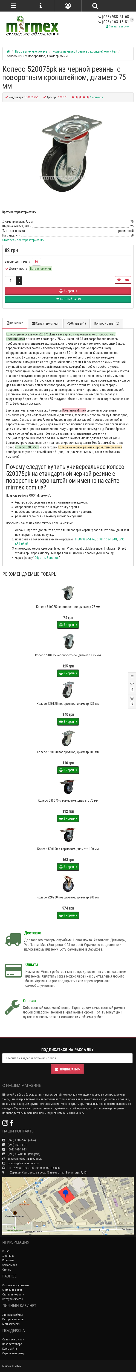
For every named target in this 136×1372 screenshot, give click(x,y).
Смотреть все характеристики (23, 240)
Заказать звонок (117, 26)
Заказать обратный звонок (22, 1159)
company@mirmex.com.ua (20, 1163)
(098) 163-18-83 (14, 1149)
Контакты (8, 1260)
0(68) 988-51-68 (85, 539)
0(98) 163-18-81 (107, 539)
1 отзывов (96, 97)
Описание (14, 323)
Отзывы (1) (76, 323)
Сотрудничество (12, 1299)
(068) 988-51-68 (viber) (19, 1140)
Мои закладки (11, 1324)
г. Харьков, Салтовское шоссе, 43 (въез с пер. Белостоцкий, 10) (44, 1172)
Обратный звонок (47, 558)
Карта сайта (9, 1349)
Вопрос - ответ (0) (106, 323)
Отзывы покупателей (15, 1285)
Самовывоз (9, 1265)
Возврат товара (12, 1344)
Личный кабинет (12, 1315)
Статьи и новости (13, 1294)
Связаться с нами (13, 1339)
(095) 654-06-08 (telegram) (21, 1154)
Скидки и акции (12, 1290)
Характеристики (45, 323)
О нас (5, 1251)
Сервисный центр (13, 1353)
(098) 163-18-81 (113, 21)
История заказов (13, 1319)
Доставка (8, 1256)
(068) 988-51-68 (113, 16)
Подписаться (67, 1069)
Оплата (6, 1269)
